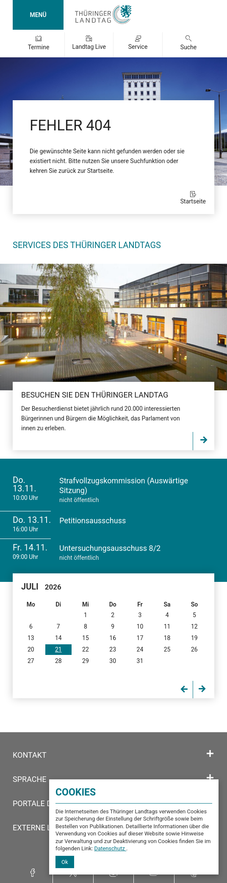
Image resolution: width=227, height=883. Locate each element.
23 (112, 649)
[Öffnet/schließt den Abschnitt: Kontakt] (210, 754)
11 (167, 626)
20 (31, 649)
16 (112, 638)
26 (194, 649)
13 (31, 638)
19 (194, 638)
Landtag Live (88, 46)
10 (140, 626)
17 (140, 638)
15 (85, 638)
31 (140, 660)
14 (58, 638)
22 (85, 649)
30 (112, 660)
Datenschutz (110, 848)
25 (167, 649)
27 (31, 660)
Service (138, 46)
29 (85, 660)
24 (140, 649)
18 (167, 638)
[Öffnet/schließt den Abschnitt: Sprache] (210, 778)
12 (194, 626)
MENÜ (38, 14)
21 (58, 649)
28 (58, 660)
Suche (188, 47)
